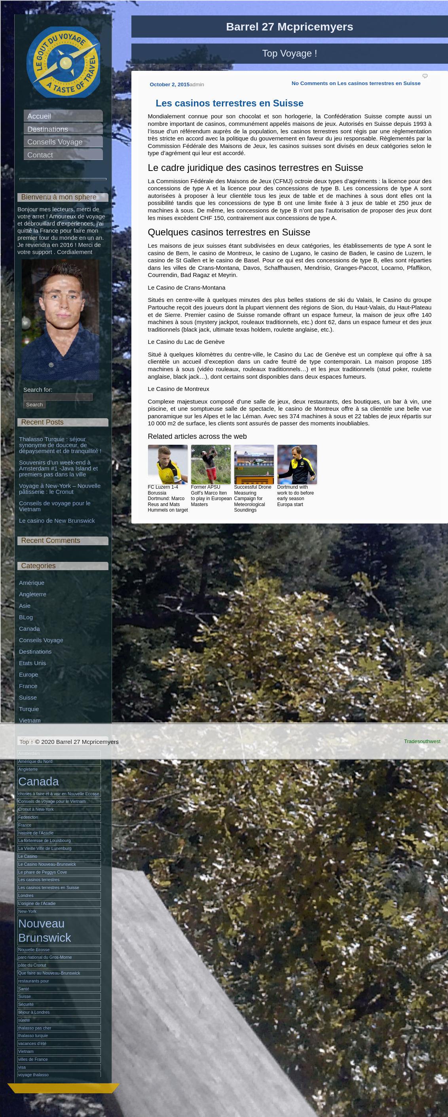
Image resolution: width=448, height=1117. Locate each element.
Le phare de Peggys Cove (42, 872)
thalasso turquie (33, 1035)
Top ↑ (26, 741)
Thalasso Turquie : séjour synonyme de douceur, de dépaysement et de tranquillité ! (60, 445)
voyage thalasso (33, 1074)
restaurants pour (33, 981)
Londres (26, 895)
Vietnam (30, 720)
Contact (40, 155)
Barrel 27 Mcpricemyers (289, 26)
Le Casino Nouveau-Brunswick (47, 864)
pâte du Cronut (32, 965)
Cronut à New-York (36, 809)
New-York (27, 911)
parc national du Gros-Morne (45, 957)
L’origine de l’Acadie (37, 903)
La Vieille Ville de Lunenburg (45, 848)
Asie (24, 605)
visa (22, 1067)
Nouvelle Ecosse (33, 949)
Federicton (28, 817)
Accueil (39, 116)
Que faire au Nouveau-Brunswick (49, 973)
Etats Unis (32, 663)
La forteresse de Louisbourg (44, 840)
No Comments (356, 83)
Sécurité (26, 1004)
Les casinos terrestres (38, 879)
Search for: (37, 389)
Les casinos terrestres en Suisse (230, 103)
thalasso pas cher (34, 1028)
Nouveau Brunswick (44, 930)
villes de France (33, 1059)
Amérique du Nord (35, 761)
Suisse (28, 697)
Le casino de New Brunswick (57, 520)
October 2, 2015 (170, 84)
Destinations (47, 129)
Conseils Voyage (55, 142)
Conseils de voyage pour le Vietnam (55, 506)
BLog (26, 617)
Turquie (29, 708)
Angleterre (32, 594)
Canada (29, 628)
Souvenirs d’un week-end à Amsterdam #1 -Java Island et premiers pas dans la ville (59, 468)
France (28, 686)
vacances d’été (32, 1043)
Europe (28, 674)
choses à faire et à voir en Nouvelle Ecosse (58, 793)
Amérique (31, 582)
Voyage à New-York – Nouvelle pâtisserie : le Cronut (60, 488)
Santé (23, 988)
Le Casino (27, 856)
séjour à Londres (33, 1012)
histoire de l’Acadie (35, 833)
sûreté (24, 1020)
